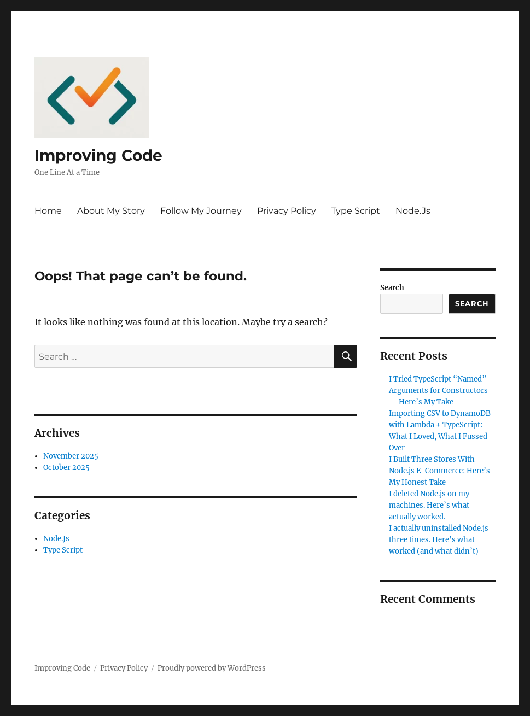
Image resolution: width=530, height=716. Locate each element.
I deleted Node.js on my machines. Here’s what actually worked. (429, 505)
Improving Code (98, 155)
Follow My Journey (201, 211)
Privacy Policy (286, 211)
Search (392, 287)
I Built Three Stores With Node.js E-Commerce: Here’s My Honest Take (439, 471)
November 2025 (70, 456)
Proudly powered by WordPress (212, 668)
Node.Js (412, 211)
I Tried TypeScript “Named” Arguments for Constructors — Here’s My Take (438, 390)
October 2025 (66, 467)
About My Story (111, 211)
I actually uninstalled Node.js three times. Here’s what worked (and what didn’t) (438, 540)
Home (48, 211)
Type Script (355, 211)
